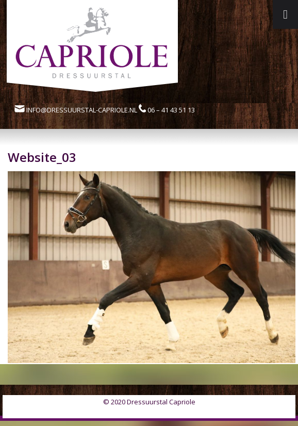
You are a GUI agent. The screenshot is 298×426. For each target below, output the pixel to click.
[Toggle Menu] (285, 14)
